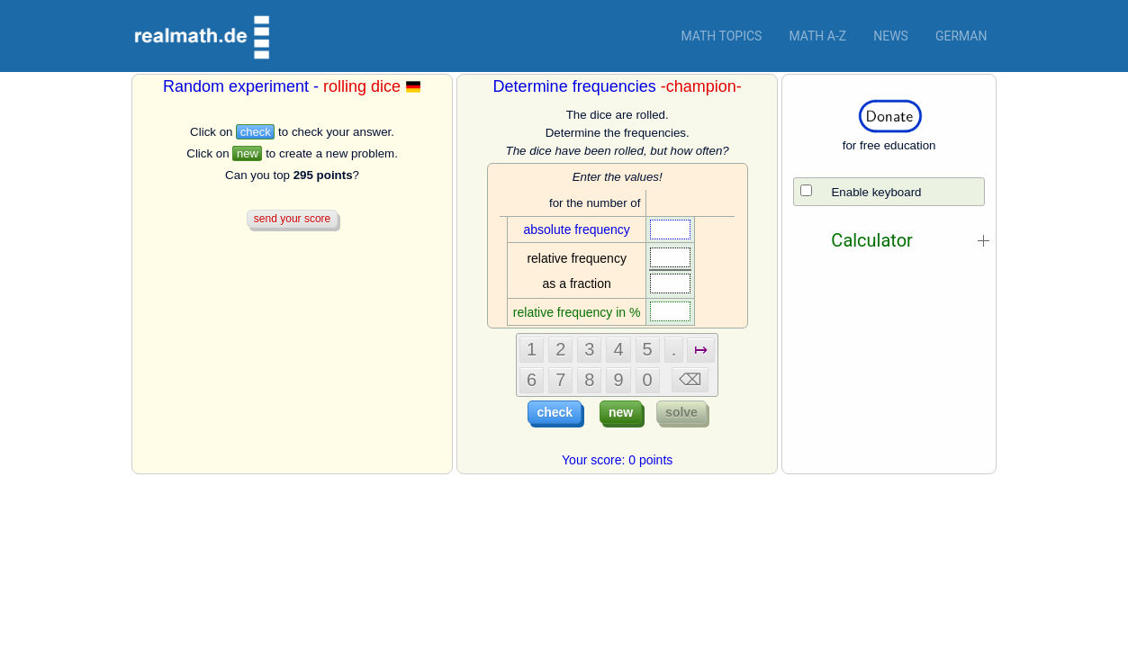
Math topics (721, 36)
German (961, 36)
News (890, 36)
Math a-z (817, 36)
